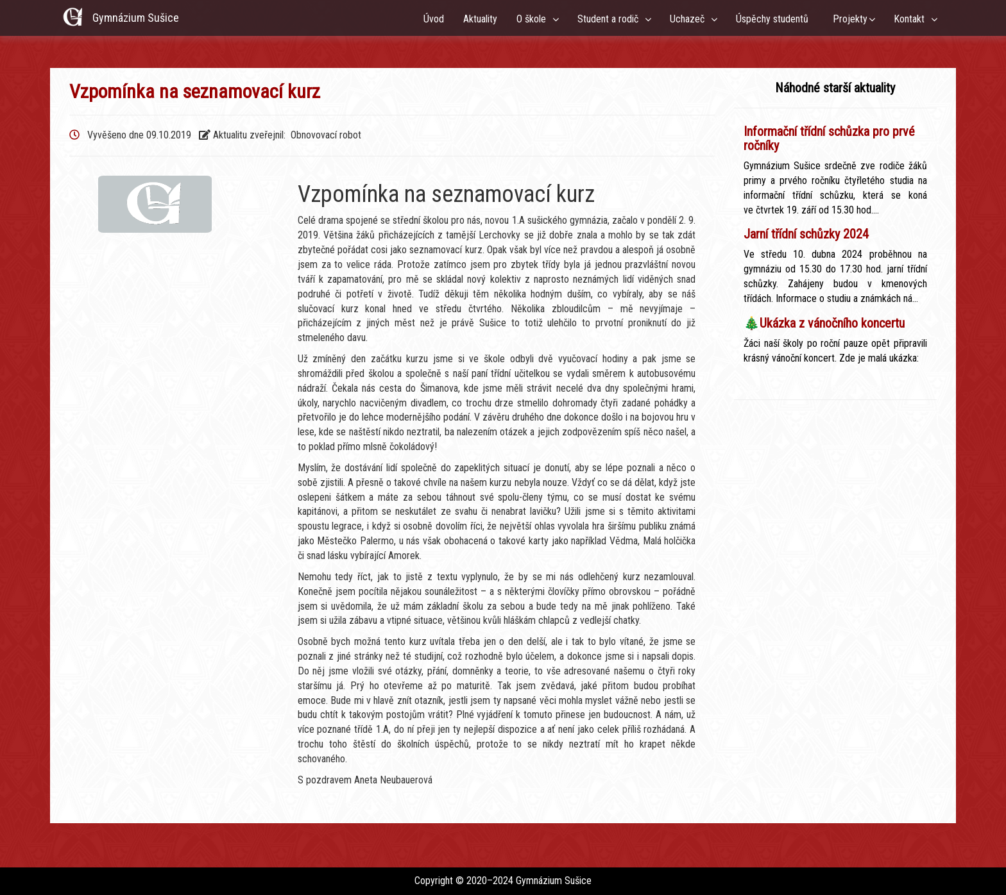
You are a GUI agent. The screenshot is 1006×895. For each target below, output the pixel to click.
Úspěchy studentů (775, 19)
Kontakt (912, 19)
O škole (533, 19)
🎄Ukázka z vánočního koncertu (824, 323)
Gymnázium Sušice (135, 17)
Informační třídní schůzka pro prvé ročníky (829, 138)
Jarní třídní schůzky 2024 (806, 234)
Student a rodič (610, 19)
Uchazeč (690, 19)
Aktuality (480, 19)
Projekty (850, 19)
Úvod (433, 19)
